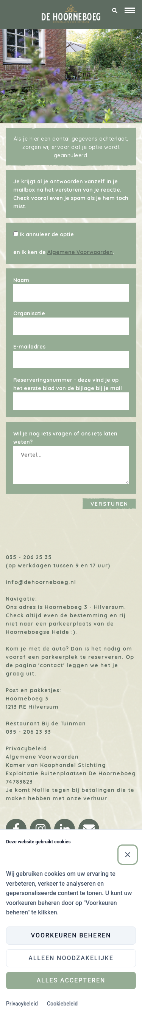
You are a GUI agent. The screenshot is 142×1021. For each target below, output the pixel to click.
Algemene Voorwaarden (80, 252)
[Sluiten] (127, 854)
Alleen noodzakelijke (71, 958)
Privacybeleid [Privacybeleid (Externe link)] (22, 1004)
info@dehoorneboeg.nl (41, 582)
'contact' (51, 665)
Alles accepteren (71, 980)
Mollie (41, 790)
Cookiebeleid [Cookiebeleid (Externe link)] (62, 1004)
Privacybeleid (26, 748)
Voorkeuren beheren (71, 935)
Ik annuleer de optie (47, 234)
